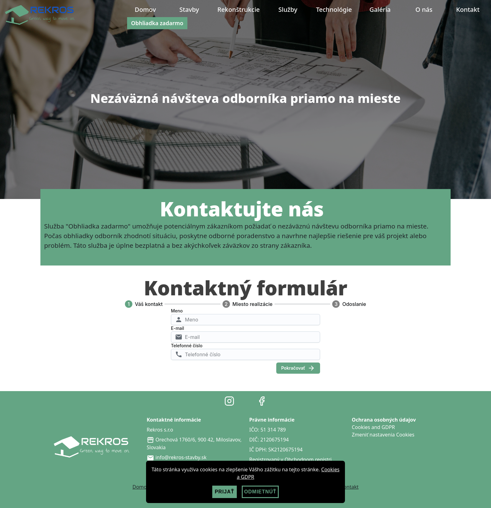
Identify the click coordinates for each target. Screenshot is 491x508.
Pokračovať (298, 368)
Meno (177, 310)
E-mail (177, 328)
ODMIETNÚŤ (260, 491)
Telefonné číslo (186, 345)
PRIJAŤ (224, 491)
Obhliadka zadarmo (157, 23)
